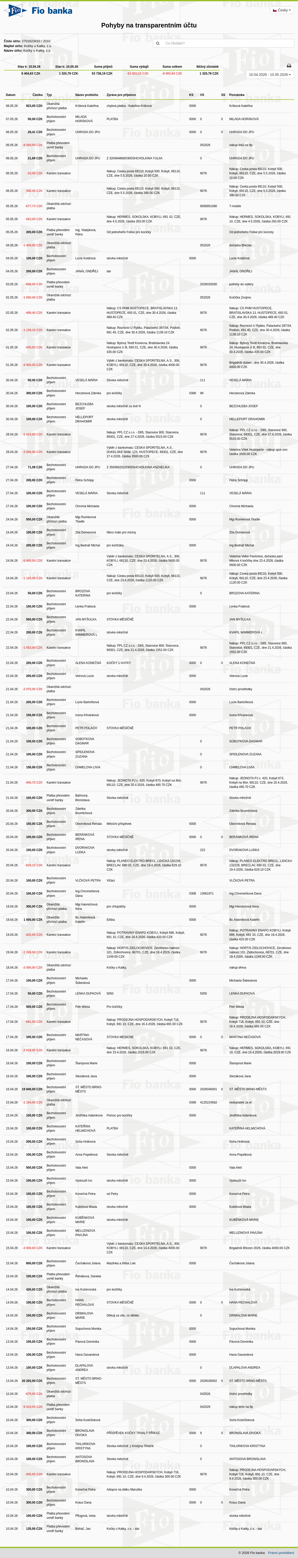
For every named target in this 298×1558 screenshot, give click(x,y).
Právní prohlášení (281, 1553)
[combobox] (282, 10)
